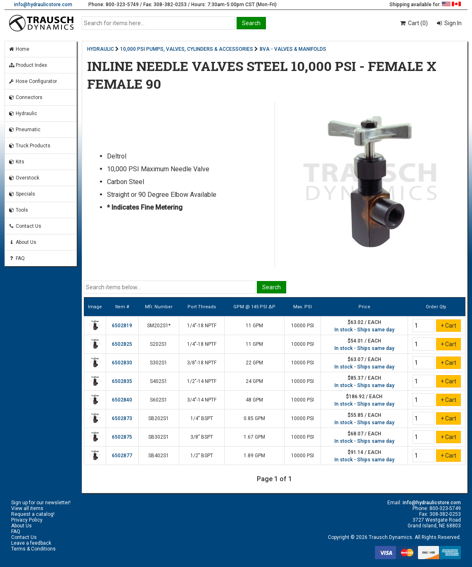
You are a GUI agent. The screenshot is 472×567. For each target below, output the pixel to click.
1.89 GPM (254, 455)
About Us (22, 242)
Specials (21, 194)
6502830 (122, 363)
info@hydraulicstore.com (43, 4)
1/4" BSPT (201, 418)
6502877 (122, 455)
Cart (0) (413, 23)
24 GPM (254, 381)
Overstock (23, 178)
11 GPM (254, 325)
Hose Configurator (32, 81)
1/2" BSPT (201, 455)
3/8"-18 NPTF (201, 363)
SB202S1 (158, 418)
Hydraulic (22, 113)
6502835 (122, 381)
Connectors (25, 97)
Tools (18, 210)
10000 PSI (302, 325)
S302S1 (158, 363)
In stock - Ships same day (364, 330)
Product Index (27, 65)
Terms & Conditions (33, 549)
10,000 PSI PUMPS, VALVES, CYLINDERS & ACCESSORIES (186, 49)
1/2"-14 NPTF (201, 381)
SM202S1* (159, 325)
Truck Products (29, 146)
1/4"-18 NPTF (201, 325)
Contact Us (24, 226)
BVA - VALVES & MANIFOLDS (293, 49)
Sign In (452, 23)
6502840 (122, 400)
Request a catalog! (33, 514)
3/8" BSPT (201, 437)
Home (18, 49)
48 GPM (254, 400)
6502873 (122, 418)
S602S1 (158, 400)
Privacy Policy (27, 520)
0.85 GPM (254, 418)
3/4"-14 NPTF (201, 400)
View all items (27, 508)
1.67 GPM (254, 437)
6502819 (122, 325)
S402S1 (158, 381)
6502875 (122, 437)
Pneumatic (24, 129)
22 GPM (254, 363)
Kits (16, 162)
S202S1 (158, 344)
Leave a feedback (31, 543)
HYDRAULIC (100, 49)
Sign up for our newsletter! (41, 503)
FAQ (16, 258)
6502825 (122, 344)
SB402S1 (158, 455)
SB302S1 (158, 437)
